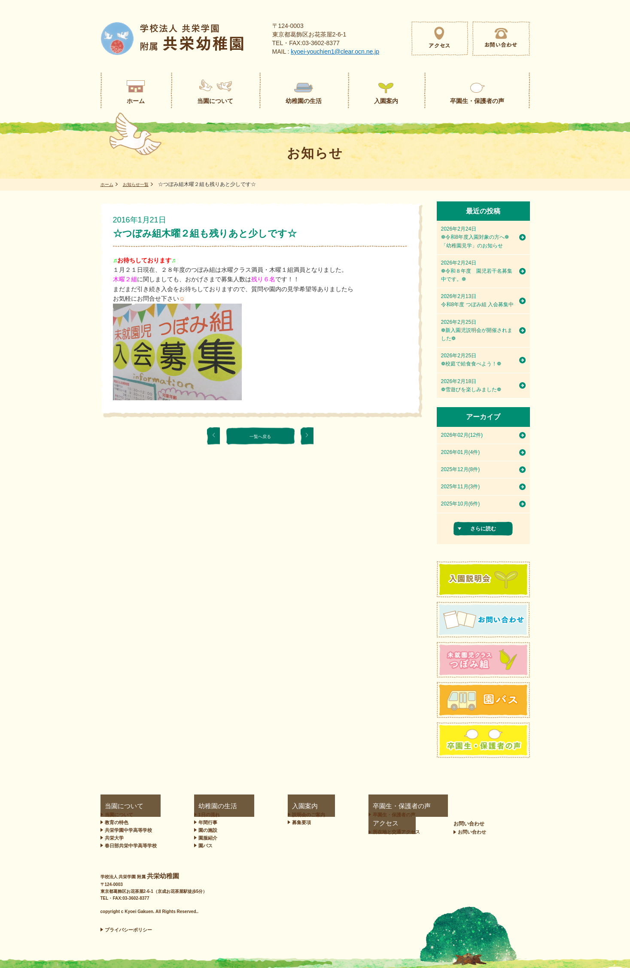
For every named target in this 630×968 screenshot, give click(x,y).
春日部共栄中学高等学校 (131, 845)
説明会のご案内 (275, 814)
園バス (202, 845)
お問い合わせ (506, 806)
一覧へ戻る (260, 435)
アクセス (416, 806)
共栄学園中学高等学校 (128, 830)
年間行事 (204, 822)
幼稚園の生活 (205, 806)
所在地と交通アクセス (433, 814)
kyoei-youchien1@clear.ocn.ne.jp (335, 51)
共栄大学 (114, 837)
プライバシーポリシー (128, 929)
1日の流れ (205, 814)
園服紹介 (204, 837)
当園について (115, 806)
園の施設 (204, 830)
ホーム (108, 184)
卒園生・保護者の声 (349, 806)
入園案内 (265, 806)
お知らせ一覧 (140, 184)
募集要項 (268, 822)
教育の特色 (116, 822)
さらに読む (483, 529)
